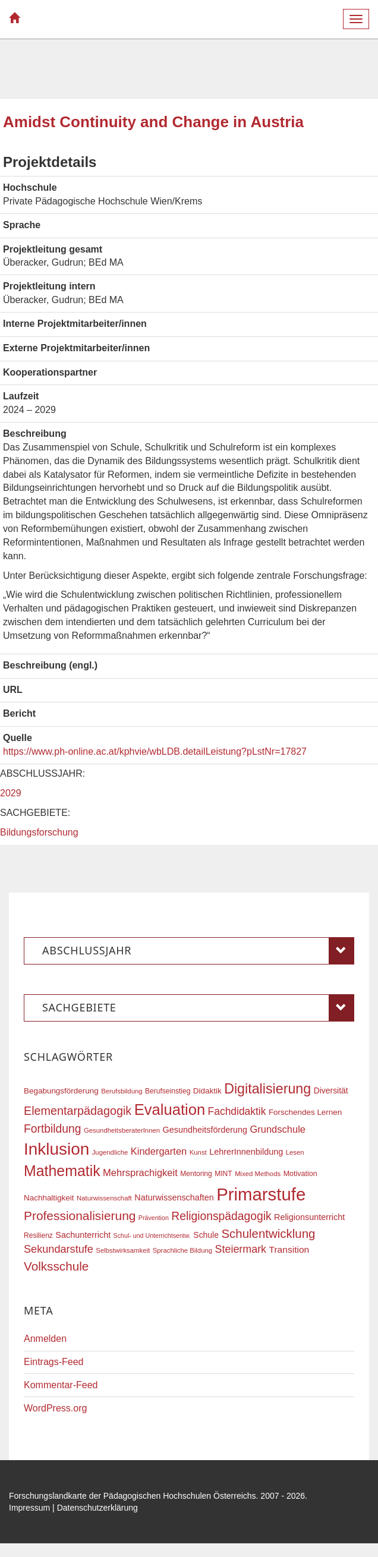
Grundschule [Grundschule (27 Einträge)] (277, 1129)
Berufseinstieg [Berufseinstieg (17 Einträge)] (167, 1091)
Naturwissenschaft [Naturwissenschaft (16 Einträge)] (104, 1198)
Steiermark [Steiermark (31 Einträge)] (241, 1249)
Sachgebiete (198, 1008)
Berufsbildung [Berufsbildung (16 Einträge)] (121, 1091)
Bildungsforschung (39, 832)
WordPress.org (55, 1408)
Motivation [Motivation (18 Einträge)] (300, 1174)
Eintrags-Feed (54, 1362)
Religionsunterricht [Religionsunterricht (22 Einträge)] (309, 1217)
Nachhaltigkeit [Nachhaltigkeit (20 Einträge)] (49, 1197)
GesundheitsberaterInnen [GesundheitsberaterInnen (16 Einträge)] (122, 1130)
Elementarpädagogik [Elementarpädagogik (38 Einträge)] (77, 1110)
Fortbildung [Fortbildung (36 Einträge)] (52, 1129)
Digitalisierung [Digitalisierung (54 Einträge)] (267, 1088)
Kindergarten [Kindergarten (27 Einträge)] (159, 1151)
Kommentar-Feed (61, 1385)
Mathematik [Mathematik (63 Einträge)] (62, 1170)
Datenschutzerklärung (97, 1507)
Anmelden (45, 1339)
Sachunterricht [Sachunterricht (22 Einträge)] (83, 1235)
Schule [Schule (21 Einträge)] (206, 1235)
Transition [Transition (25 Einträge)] (289, 1249)
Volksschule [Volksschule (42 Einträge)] (56, 1266)
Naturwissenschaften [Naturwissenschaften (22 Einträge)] (174, 1197)
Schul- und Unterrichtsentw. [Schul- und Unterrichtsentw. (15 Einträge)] (152, 1235)
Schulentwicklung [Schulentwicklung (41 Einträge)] (268, 1233)
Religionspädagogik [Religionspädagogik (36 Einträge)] (221, 1216)
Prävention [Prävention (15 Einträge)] (153, 1217)
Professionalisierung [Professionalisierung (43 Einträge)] (80, 1215)
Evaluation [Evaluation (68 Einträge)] (170, 1109)
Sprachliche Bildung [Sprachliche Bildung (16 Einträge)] (182, 1250)
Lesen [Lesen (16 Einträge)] (295, 1152)
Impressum (29, 1507)
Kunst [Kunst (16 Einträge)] (198, 1152)
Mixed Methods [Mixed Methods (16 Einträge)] (258, 1173)
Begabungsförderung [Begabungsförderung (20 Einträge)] (61, 1090)
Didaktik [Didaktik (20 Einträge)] (207, 1090)
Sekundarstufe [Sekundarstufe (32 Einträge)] (58, 1249)
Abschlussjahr (198, 951)
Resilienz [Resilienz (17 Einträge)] (38, 1235)
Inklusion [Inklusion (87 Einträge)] (56, 1149)
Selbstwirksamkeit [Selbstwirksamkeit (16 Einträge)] (123, 1250)
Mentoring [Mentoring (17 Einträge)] (196, 1174)
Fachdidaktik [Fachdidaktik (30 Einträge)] (237, 1111)
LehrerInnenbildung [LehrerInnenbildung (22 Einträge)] (246, 1151)
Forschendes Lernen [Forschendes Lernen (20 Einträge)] (305, 1112)
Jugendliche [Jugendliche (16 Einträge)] (110, 1152)
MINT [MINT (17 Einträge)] (223, 1174)
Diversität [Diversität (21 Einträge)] (331, 1090)
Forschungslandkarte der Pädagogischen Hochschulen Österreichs (132, 1496)
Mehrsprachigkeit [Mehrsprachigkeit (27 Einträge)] (140, 1172)
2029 (10, 793)
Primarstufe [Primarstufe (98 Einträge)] (260, 1194)
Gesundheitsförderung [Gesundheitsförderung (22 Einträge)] (205, 1129)
